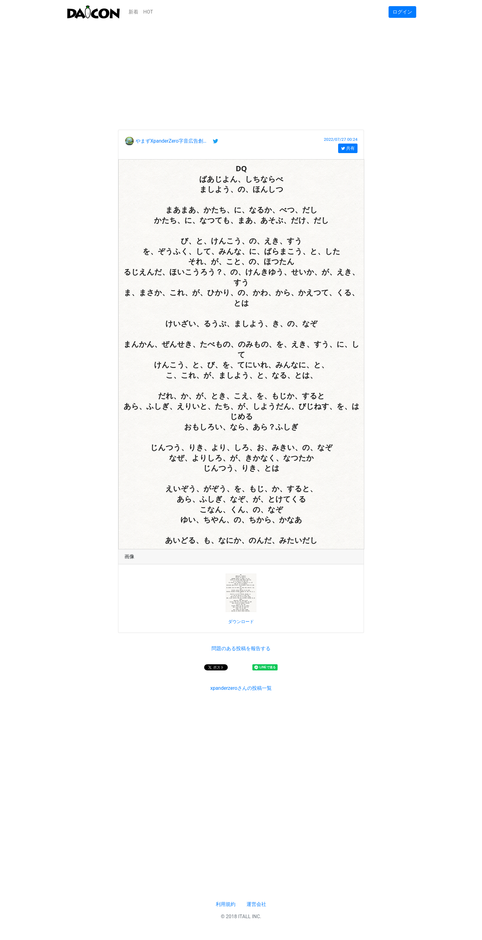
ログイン (402, 12)
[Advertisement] (241, 67)
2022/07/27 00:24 (341, 139)
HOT (148, 12)
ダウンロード (241, 621)
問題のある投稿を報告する (241, 648)
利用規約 (225, 904)
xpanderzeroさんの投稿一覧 (241, 688)
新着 (133, 12)
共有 (348, 148)
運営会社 (256, 904)
